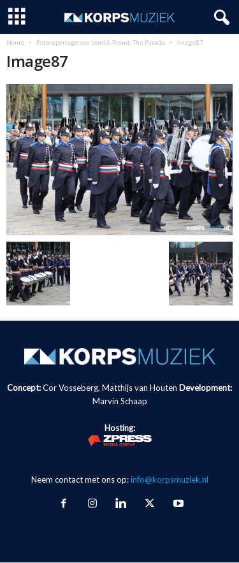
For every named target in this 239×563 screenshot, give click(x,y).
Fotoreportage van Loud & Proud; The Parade (100, 42)
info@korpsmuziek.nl (169, 479)
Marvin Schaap (119, 401)
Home (15, 42)
